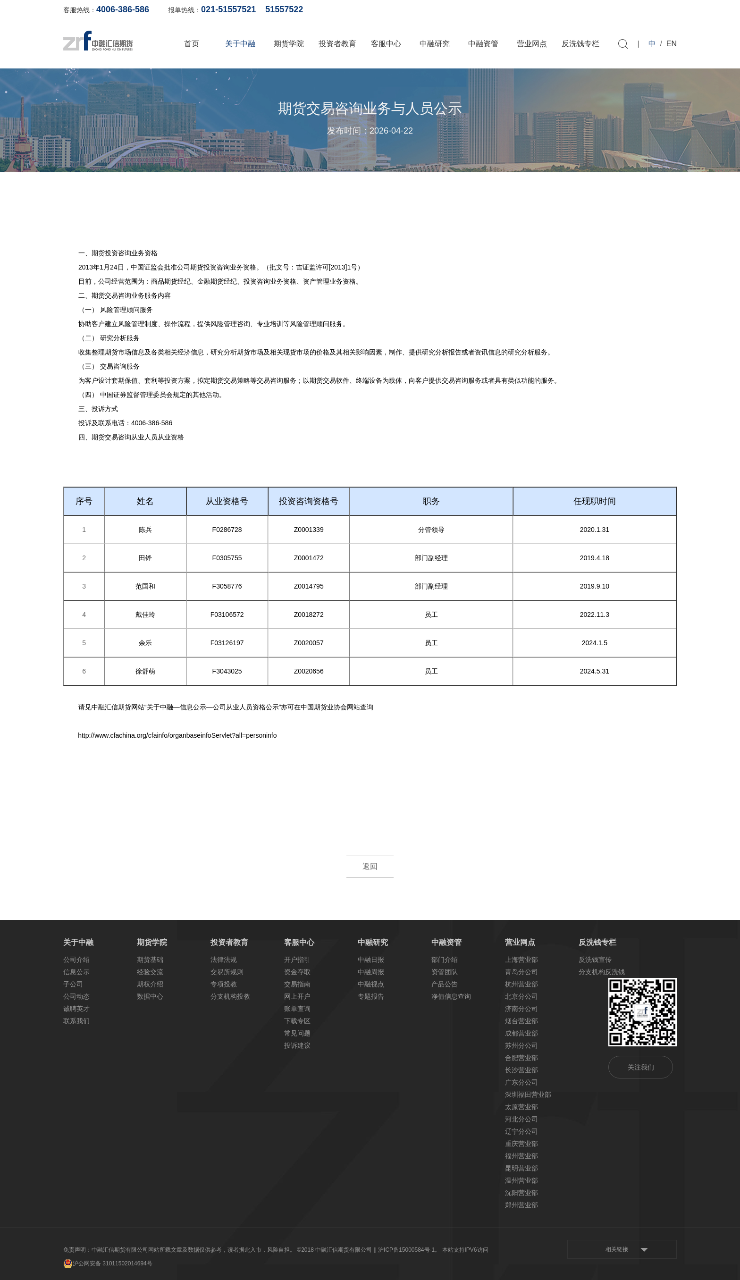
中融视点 (371, 984)
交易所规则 (227, 972)
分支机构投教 (230, 996)
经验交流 (150, 972)
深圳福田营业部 (528, 1094)
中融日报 (371, 959)
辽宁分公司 (521, 1131)
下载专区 (297, 1021)
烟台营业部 (521, 1021)
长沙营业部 (521, 1070)
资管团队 (444, 972)
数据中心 (150, 996)
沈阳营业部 (521, 1192)
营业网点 (532, 44)
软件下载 (618, 9)
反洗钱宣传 (595, 959)
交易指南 (297, 984)
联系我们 (76, 1021)
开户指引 (297, 959)
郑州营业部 (521, 1205)
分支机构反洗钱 (602, 972)
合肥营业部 (521, 1057)
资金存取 (297, 972)
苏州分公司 (521, 1045)
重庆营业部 (521, 1143)
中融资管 (483, 44)
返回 (370, 866)
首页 (191, 44)
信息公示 (76, 972)
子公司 (73, 984)
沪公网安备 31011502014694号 (107, 1263)
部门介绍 (444, 959)
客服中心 (386, 44)
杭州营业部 (521, 984)
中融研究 (435, 44)
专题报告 (371, 996)
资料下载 (663, 9)
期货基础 (150, 959)
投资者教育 (337, 44)
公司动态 (76, 996)
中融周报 (371, 972)
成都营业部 (521, 1033)
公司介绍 (76, 959)
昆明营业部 (521, 1168)
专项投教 (223, 984)
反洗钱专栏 (580, 44)
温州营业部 (521, 1180)
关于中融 (240, 44)
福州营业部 (521, 1156)
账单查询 (526, 9)
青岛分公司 (521, 972)
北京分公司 (521, 996)
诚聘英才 (76, 1008)
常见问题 (297, 1033)
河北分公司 (521, 1119)
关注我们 (641, 1067)
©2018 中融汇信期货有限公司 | (336, 1249)
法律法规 (223, 959)
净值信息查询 (451, 996)
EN (671, 44)
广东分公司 (521, 1082)
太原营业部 (521, 1107)
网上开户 (572, 9)
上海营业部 (521, 959)
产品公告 (444, 984)
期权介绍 (150, 984)
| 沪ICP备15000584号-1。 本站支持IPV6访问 (431, 1249)
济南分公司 (521, 1008)
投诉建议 (297, 1045)
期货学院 (289, 44)
